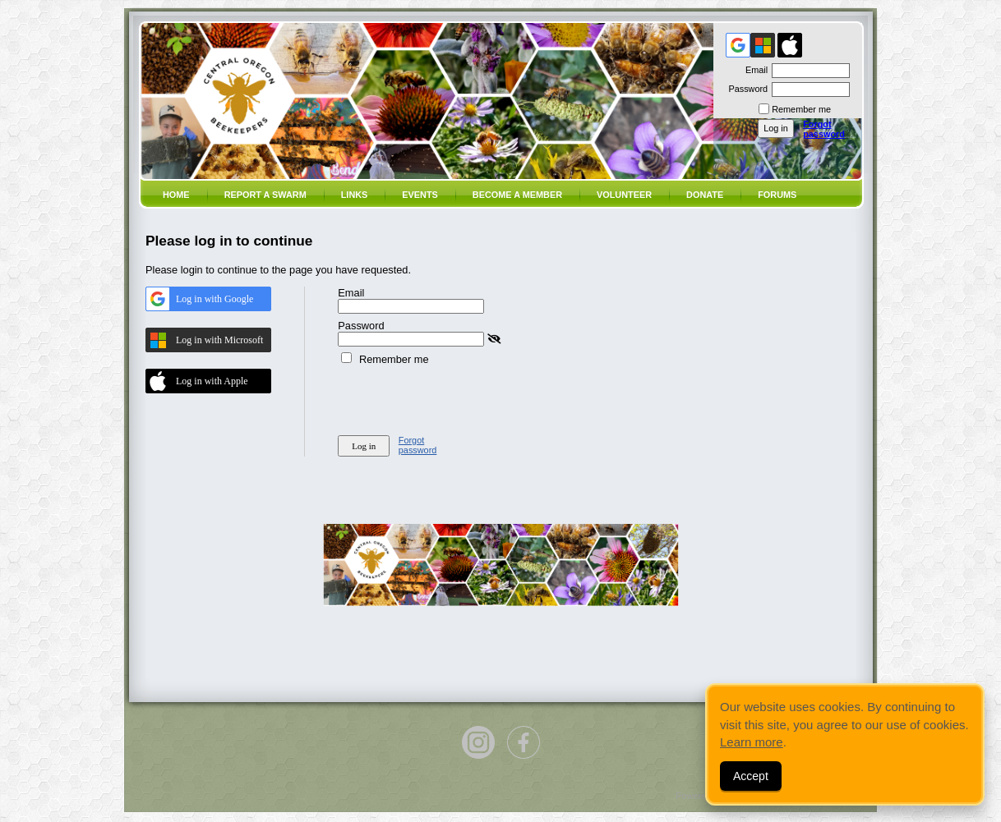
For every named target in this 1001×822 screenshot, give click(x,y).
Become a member (517, 195)
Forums (777, 195)
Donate (704, 195)
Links (354, 195)
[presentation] (463, 397)
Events (420, 195)
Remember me (801, 109)
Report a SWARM (265, 195)
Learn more (751, 742)
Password (745, 89)
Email (754, 70)
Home (176, 195)
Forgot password (824, 129)
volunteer (624, 195)
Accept (750, 776)
